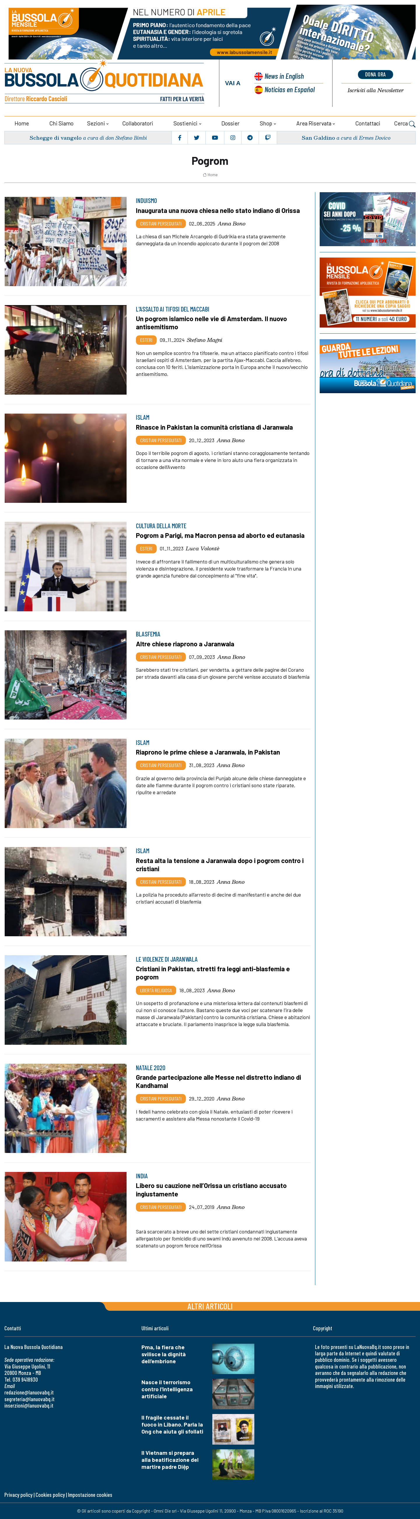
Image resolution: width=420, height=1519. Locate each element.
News (284, 75)
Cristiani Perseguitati (160, 223)
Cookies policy (50, 1494)
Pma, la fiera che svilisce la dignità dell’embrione (163, 1353)
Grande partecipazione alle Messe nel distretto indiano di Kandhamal (218, 1081)
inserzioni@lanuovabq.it (28, 1405)
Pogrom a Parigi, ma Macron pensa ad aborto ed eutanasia (220, 535)
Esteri (146, 340)
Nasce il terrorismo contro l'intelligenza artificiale (167, 1389)
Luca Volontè (202, 548)
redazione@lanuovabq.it (29, 1392)
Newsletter (375, 90)
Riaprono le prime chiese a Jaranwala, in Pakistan (208, 752)
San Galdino (318, 137)
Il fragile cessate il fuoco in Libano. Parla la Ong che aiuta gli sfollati (172, 1424)
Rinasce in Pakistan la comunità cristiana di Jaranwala (214, 427)
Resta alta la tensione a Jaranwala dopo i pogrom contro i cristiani (220, 864)
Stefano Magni (204, 340)
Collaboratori (137, 123)
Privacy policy (18, 1494)
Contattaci (367, 123)
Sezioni (96, 123)
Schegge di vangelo (55, 137)
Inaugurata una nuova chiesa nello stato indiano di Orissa (218, 210)
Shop (266, 123)
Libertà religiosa (156, 990)
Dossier (230, 123)
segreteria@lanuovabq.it (29, 1399)
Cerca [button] (405, 124)
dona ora (375, 74)
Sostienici (185, 123)
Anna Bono (232, 223)
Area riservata (313, 123)
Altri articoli (210, 1306)
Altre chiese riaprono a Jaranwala (185, 644)
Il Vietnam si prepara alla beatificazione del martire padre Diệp (170, 1459)
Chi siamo (61, 123)
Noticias (290, 89)
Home (22, 123)
